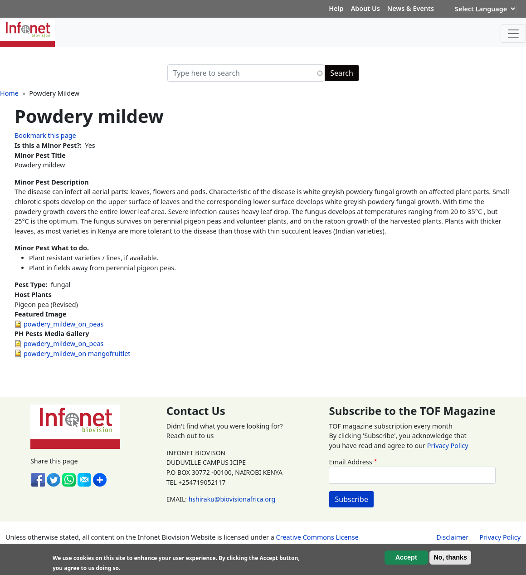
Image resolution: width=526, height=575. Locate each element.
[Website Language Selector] (485, 9)
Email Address (350, 462)
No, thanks (450, 557)
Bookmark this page (45, 135)
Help (336, 8)
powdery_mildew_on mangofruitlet (77, 353)
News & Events (410, 8)
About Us (365, 8)
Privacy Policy (447, 445)
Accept (406, 557)
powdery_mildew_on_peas (63, 324)
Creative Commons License (317, 537)
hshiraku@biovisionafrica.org (232, 499)
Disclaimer (452, 537)
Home (9, 93)
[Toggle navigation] (513, 33)
